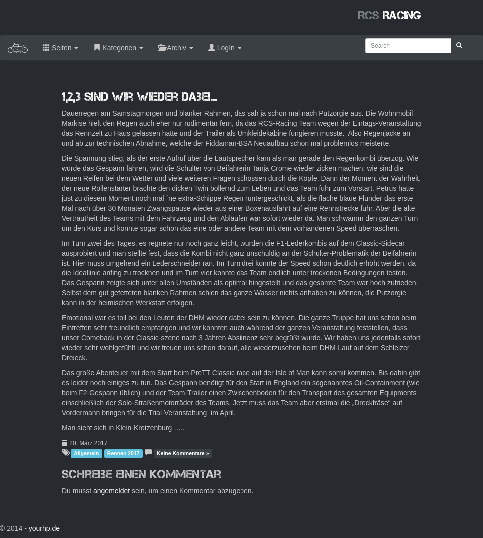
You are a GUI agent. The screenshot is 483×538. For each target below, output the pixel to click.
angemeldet (111, 491)
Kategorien (118, 48)
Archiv (175, 48)
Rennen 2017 (123, 453)
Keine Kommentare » (183, 453)
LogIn (225, 48)
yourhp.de (44, 528)
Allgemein (86, 453)
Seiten (60, 48)
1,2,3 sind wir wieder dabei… (140, 96)
